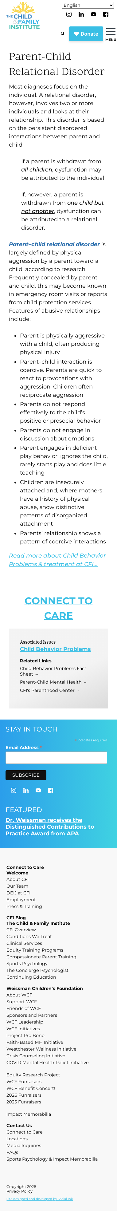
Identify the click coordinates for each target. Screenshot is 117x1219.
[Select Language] (88, 5)
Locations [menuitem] (17, 1139)
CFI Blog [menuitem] (16, 918)
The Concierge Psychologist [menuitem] (37, 970)
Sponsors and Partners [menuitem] (31, 1015)
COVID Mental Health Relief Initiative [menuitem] (47, 1062)
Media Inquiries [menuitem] (23, 1145)
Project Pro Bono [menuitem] (25, 1035)
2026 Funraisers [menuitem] (23, 1095)
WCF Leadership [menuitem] (24, 1022)
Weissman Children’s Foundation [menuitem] (44, 988)
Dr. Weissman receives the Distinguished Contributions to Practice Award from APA (50, 827)
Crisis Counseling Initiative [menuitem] (35, 1056)
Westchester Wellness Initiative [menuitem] (41, 1049)
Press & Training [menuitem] (24, 906)
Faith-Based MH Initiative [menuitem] (34, 1042)
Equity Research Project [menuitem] (33, 1075)
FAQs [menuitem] (12, 1152)
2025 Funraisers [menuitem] (23, 1102)
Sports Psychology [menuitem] (27, 963)
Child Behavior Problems (55, 649)
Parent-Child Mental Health (51, 682)
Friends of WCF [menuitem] (23, 1008)
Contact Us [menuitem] (19, 1125)
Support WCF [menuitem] (21, 1001)
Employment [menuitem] (21, 899)
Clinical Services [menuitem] (24, 943)
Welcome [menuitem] (17, 873)
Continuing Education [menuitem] (31, 977)
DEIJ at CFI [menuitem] (18, 893)
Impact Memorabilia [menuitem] (28, 1114)
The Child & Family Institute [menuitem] (38, 923)
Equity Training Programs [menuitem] (34, 950)
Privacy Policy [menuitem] (19, 1191)
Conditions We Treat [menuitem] (29, 936)
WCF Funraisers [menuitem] (23, 1081)
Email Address (24, 747)
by (39, 1199)
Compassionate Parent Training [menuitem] (41, 957)
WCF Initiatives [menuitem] (23, 1029)
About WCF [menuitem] (19, 995)
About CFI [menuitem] (17, 879)
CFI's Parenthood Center (47, 690)
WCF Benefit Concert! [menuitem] (30, 1088)
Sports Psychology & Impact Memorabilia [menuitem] (52, 1159)
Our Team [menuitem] (17, 886)
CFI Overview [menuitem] (21, 930)
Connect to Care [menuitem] (25, 867)
